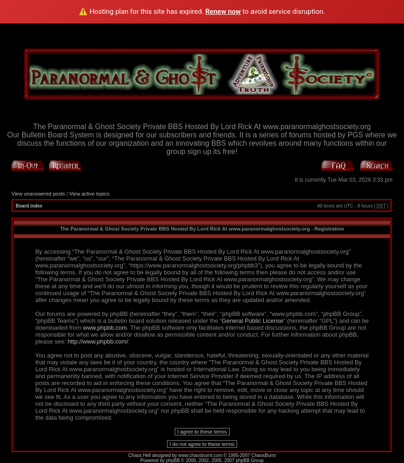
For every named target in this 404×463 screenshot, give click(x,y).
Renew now (223, 11)
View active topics (89, 193)
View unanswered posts (38, 193)
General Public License (253, 320)
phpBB (173, 460)
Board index (29, 205)
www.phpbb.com (105, 327)
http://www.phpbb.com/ (98, 341)
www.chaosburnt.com (200, 455)
